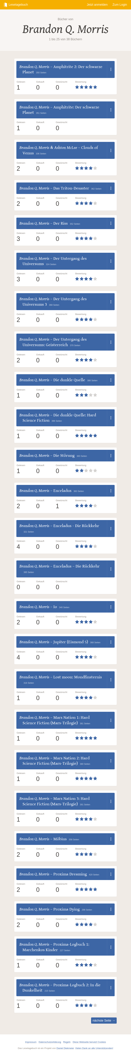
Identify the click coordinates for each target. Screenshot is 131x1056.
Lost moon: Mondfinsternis (77, 677)
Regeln (67, 1042)
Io (55, 606)
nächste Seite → (104, 1020)
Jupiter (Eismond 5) (70, 641)
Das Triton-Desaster (71, 188)
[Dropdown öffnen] (111, 69)
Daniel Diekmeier (65, 1048)
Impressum (31, 1042)
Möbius (60, 839)
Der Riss (60, 223)
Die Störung (64, 455)
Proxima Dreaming (70, 874)
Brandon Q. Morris (65, 29)
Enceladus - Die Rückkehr (76, 525)
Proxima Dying (66, 909)
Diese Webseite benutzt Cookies (89, 1042)
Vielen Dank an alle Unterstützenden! (94, 1048)
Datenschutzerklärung (50, 1042)
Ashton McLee (65, 147)
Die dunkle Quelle (69, 379)
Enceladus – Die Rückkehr (76, 566)
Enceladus (62, 490)
